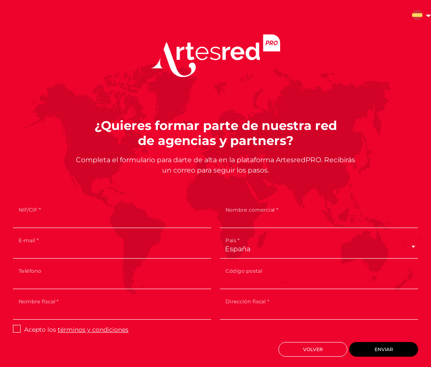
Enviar (384, 349)
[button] (417, 16)
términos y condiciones (93, 329)
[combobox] (316, 249)
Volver (313, 349)
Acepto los (76, 329)
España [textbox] (237, 249)
